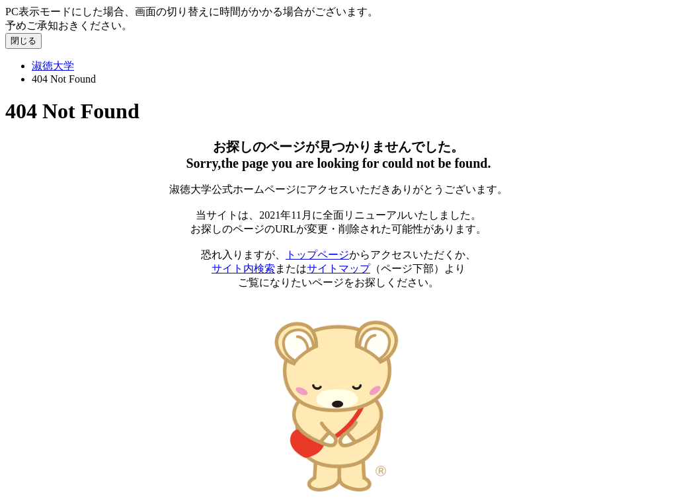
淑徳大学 (53, 65)
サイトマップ (338, 268)
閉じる (23, 41)
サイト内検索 (243, 268)
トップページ (317, 254)
